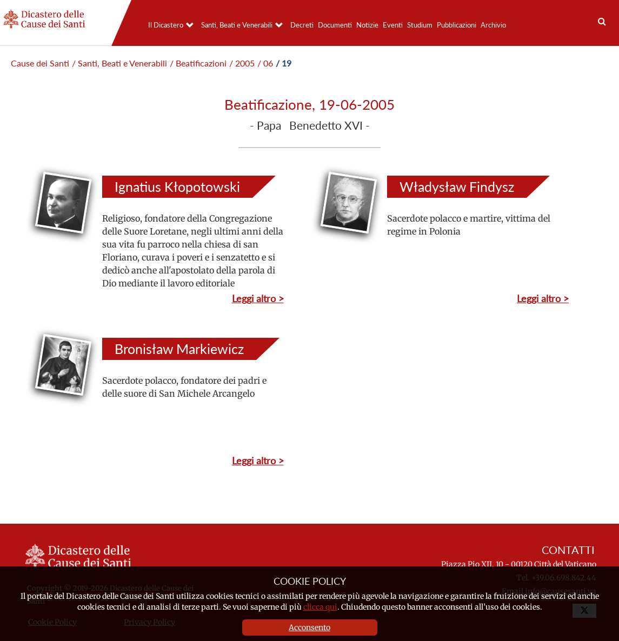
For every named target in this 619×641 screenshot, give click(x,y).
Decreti (302, 25)
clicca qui (320, 607)
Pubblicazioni (456, 25)
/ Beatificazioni (198, 63)
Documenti (335, 25)
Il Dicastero (165, 25)
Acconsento (309, 627)
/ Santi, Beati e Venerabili (119, 63)
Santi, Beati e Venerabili (236, 25)
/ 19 (283, 63)
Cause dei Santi (40, 63)
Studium (419, 25)
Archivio (493, 25)
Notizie (367, 25)
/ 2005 (242, 63)
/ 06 (265, 63)
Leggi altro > (258, 298)
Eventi (393, 25)
